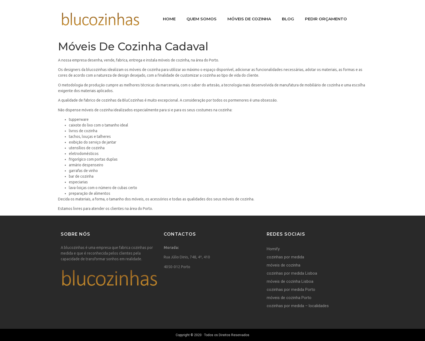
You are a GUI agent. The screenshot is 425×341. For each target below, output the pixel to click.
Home (169, 18)
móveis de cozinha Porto (289, 297)
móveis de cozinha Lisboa (290, 281)
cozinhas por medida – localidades (298, 305)
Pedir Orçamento (326, 18)
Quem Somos (201, 18)
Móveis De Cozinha (249, 18)
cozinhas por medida (285, 257)
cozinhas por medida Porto (291, 289)
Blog (288, 18)
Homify (273, 248)
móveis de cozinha (283, 265)
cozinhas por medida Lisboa (292, 273)
